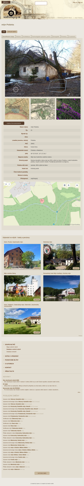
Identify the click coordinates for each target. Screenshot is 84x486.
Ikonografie (56, 36)
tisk (4, 31)
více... (79, 392)
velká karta (36, 268)
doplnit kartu (12, 31)
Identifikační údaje (8, 36)
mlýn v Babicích (20, 466)
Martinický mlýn (20, 462)
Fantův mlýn (21, 457)
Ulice (26, 137)
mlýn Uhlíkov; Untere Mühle (18, 454)
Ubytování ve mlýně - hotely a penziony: (16, 237)
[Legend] (77, 185)
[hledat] (41, 3)
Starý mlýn (15, 423)
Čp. (27, 130)
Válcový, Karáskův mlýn (17, 399)
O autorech (72, 36)
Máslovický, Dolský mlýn (18, 440)
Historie (18, 36)
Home (42, 18)
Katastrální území (22, 150)
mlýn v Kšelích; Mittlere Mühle (19, 447)
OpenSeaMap (76, 224)
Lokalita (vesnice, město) (20, 140)
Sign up (80, 2)
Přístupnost (24, 178)
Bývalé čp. (24, 133)
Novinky (7, 377)
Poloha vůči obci (22, 165)
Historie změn (42, 473)
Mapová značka (23, 157)
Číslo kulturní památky (21, 172)
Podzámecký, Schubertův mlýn (27, 413)
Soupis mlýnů (51, 18)
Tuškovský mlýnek (17, 428)
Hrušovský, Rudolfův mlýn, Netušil (20, 406)
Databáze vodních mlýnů (64, 18)
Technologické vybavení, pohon (41, 36)
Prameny (63, 36)
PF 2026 (5, 384)
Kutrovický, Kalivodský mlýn (24, 433)
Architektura (26, 36)
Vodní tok (25, 168)
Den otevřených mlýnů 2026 (11, 380)
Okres (26, 147)
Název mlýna (24, 127)
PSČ (26, 143)
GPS (26, 153)
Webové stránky (23, 175)
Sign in (75, 2)
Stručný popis (23, 160)
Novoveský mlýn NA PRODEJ (11, 388)
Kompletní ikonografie (14, 123)
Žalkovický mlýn (16, 418)
